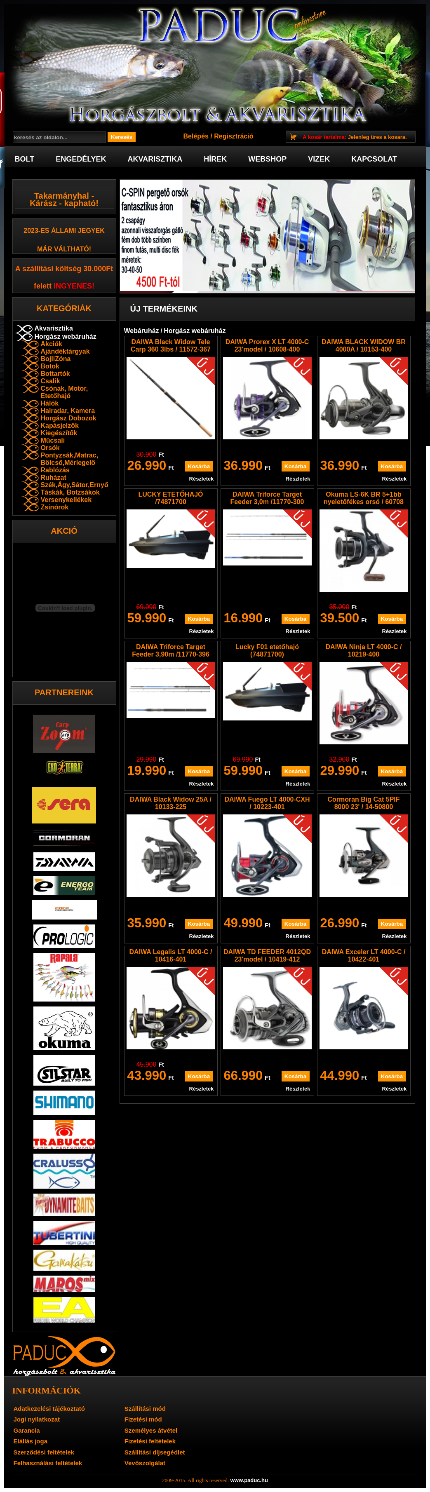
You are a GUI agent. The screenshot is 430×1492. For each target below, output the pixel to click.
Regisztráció (233, 136)
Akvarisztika (155, 159)
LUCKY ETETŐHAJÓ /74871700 (170, 498)
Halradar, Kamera (68, 410)
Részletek (201, 479)
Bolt (25, 159)
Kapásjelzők (60, 425)
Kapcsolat (374, 159)
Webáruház (141, 330)
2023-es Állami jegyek (64, 230)
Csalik (50, 381)
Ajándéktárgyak (65, 351)
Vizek (319, 159)
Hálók (50, 403)
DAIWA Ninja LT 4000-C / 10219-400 (364, 650)
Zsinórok (55, 507)
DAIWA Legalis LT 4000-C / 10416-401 (170, 955)
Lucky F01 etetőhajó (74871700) (267, 650)
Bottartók (55, 373)
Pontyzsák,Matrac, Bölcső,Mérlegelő (70, 459)
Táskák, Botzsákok (70, 492)
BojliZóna (56, 358)
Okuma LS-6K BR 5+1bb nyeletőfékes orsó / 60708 (364, 498)
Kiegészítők (59, 432)
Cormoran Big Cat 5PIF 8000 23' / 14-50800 (363, 803)
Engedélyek (81, 159)
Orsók (50, 447)
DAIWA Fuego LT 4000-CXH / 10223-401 (267, 803)
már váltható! (64, 249)
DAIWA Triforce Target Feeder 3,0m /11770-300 (267, 498)
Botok (50, 366)
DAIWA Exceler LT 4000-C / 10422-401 (364, 955)
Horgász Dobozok (68, 418)
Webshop (267, 159)
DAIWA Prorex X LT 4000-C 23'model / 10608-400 (267, 345)
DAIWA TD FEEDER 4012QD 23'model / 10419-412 (267, 955)
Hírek (215, 159)
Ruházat (53, 477)
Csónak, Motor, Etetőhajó (64, 392)
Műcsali (53, 440)
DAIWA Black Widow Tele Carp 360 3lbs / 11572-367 (171, 345)
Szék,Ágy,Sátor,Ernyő (74, 484)
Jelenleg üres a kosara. (355, 137)
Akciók (51, 343)
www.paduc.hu (249, 1480)
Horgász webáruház (65, 336)
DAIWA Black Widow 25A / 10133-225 (170, 803)
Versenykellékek (66, 499)
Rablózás (55, 470)
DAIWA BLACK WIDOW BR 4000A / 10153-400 (364, 345)
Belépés (196, 136)
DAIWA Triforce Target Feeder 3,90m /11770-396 (170, 650)
